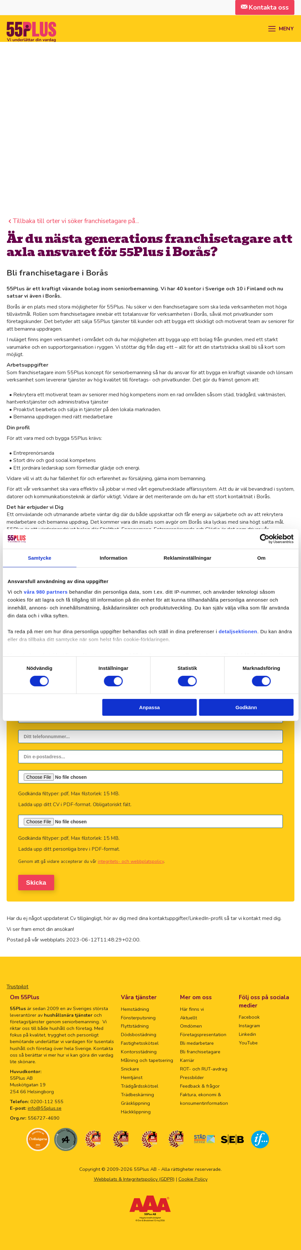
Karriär (187, 1060)
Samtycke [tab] (39, 558)
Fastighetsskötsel (140, 1043)
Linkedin (247, 1034)
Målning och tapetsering (147, 1060)
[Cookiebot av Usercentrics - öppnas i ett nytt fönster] (264, 539)
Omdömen (191, 1026)
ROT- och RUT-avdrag (203, 1068)
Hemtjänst (131, 1077)
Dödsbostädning (138, 1034)
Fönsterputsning (138, 1017)
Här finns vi (192, 1008)
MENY (286, 28)
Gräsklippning (135, 1103)
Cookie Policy (192, 1179)
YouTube (248, 1042)
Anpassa (149, 707)
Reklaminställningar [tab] (187, 558)
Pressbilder (192, 1077)
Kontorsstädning (139, 1051)
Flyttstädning (135, 1026)
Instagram (249, 1025)
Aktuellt (188, 1017)
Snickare (130, 1068)
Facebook (249, 1016)
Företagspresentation (203, 1034)
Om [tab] (261, 558)
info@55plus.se (44, 1107)
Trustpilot (17, 986)
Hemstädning (135, 1008)
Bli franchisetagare (200, 1051)
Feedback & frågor (200, 1085)
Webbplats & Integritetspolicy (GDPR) (134, 1179)
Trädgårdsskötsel (139, 1085)
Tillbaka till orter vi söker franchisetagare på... (76, 221)
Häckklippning (136, 1111)
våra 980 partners (46, 591)
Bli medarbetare (197, 1043)
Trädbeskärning (137, 1094)
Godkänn (246, 707)
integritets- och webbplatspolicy (131, 861)
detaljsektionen (238, 631)
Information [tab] (114, 558)
